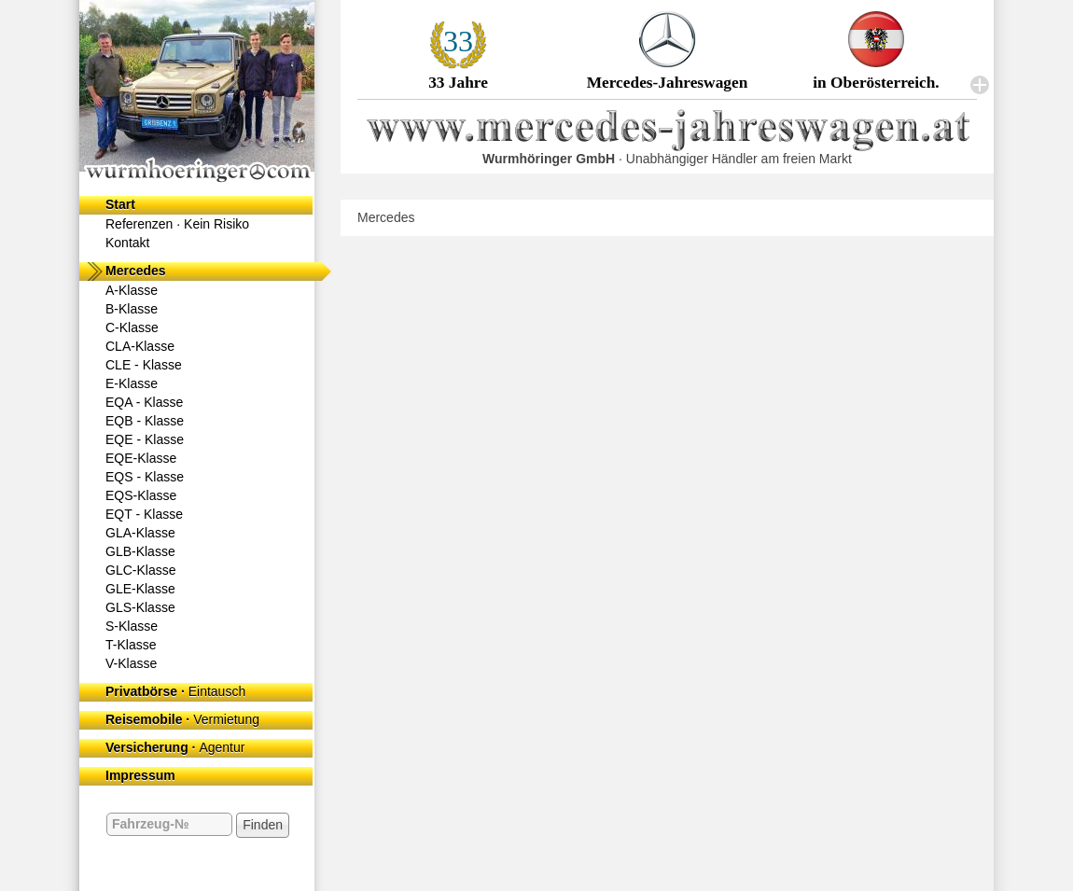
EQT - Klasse (144, 514)
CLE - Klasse (143, 364)
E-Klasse (131, 383)
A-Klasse (131, 290)
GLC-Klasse (140, 570)
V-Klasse (131, 663)
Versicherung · (174, 747)
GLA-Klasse (140, 532)
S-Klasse (131, 626)
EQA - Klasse (144, 402)
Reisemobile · (182, 719)
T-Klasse (130, 644)
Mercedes (135, 270)
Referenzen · (177, 223)
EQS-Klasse (140, 495)
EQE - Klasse (144, 439)
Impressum (140, 775)
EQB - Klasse (144, 420)
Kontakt (127, 242)
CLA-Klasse (139, 346)
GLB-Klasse (140, 551)
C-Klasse (132, 327)
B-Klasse (131, 308)
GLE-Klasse (140, 588)
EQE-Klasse (140, 458)
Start (120, 204)
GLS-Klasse (140, 607)
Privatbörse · (175, 691)
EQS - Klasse (144, 476)
